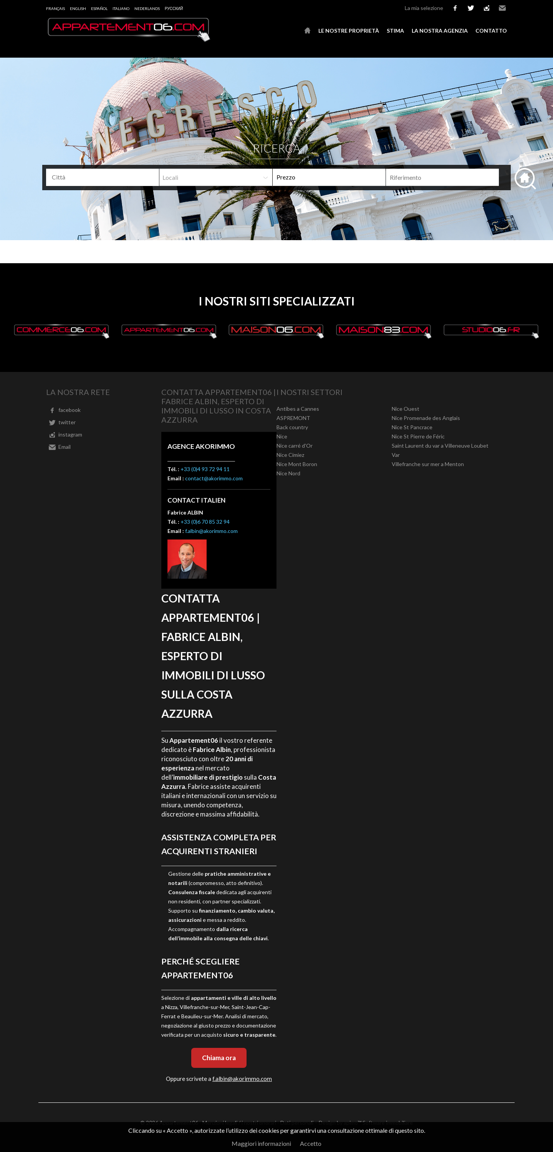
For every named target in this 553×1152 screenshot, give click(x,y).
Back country (292, 427)
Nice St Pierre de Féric (418, 436)
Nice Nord (288, 473)
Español (99, 8)
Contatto (491, 30)
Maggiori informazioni (261, 1143)
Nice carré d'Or (294, 445)
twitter (471, 8)
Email (502, 8)
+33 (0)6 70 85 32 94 (205, 521)
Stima (395, 30)
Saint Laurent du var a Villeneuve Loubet (440, 445)
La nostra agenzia (440, 30)
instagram (486, 8)
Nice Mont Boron (296, 464)
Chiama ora (219, 1058)
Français (55, 8)
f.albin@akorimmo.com (211, 531)
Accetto (310, 1143)
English (78, 8)
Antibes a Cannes (297, 408)
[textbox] (105, 177)
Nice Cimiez (290, 455)
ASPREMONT (293, 418)
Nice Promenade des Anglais (426, 418)
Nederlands (147, 8)
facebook (455, 8)
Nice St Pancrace (412, 427)
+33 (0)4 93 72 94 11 (205, 469)
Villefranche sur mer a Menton (428, 464)
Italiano (121, 8)
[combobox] (102, 177)
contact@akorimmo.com (214, 478)
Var (396, 455)
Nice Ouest (405, 408)
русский (174, 8)
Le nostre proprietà (348, 30)
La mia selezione (424, 8)
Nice (281, 436)
